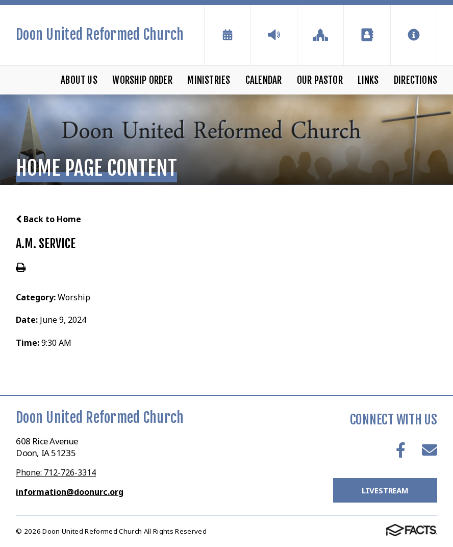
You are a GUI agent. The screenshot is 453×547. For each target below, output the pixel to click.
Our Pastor (320, 80)
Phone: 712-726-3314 (56, 472)
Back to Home (48, 219)
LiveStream (385, 490)
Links (368, 80)
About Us (79, 80)
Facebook (401, 450)
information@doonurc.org (69, 491)
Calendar (263, 80)
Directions (415, 80)
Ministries (208, 80)
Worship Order (142, 80)
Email (429, 450)
